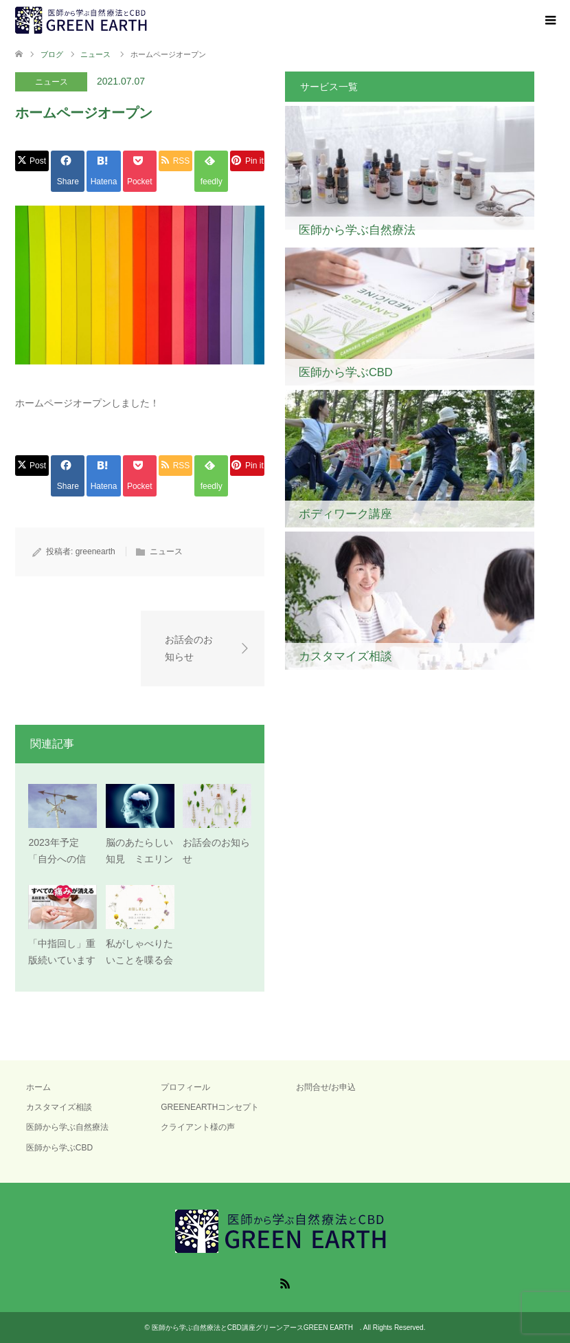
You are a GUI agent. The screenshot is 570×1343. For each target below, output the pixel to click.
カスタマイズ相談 (59, 1107)
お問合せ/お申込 (326, 1087)
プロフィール (185, 1087)
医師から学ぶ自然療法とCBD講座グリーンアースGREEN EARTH (256, 1327)
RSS (285, 1282)
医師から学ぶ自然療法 (67, 1127)
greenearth (95, 551)
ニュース (51, 82)
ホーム (38, 1087)
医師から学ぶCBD (59, 1148)
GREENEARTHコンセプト (210, 1107)
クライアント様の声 (198, 1127)
